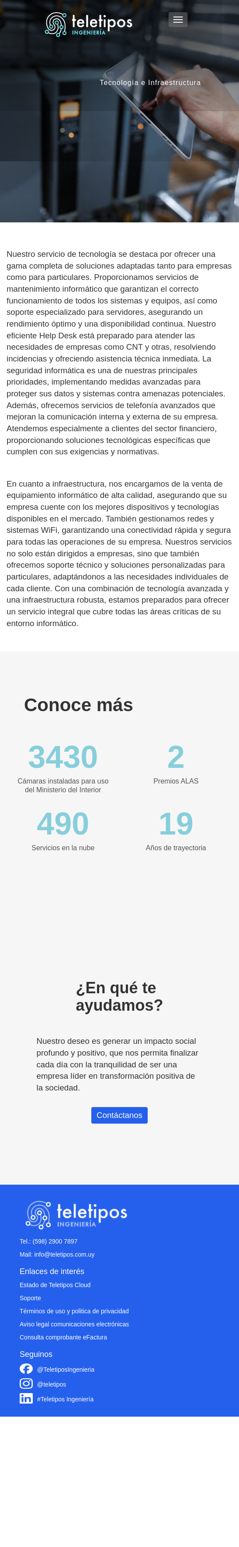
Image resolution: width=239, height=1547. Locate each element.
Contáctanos (119, 1115)
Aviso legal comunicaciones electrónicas (74, 1324)
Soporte (30, 1298)
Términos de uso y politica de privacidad (74, 1311)
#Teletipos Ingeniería (65, 1399)
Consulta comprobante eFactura (63, 1337)
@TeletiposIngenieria (65, 1369)
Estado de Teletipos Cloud (55, 1284)
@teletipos (51, 1384)
